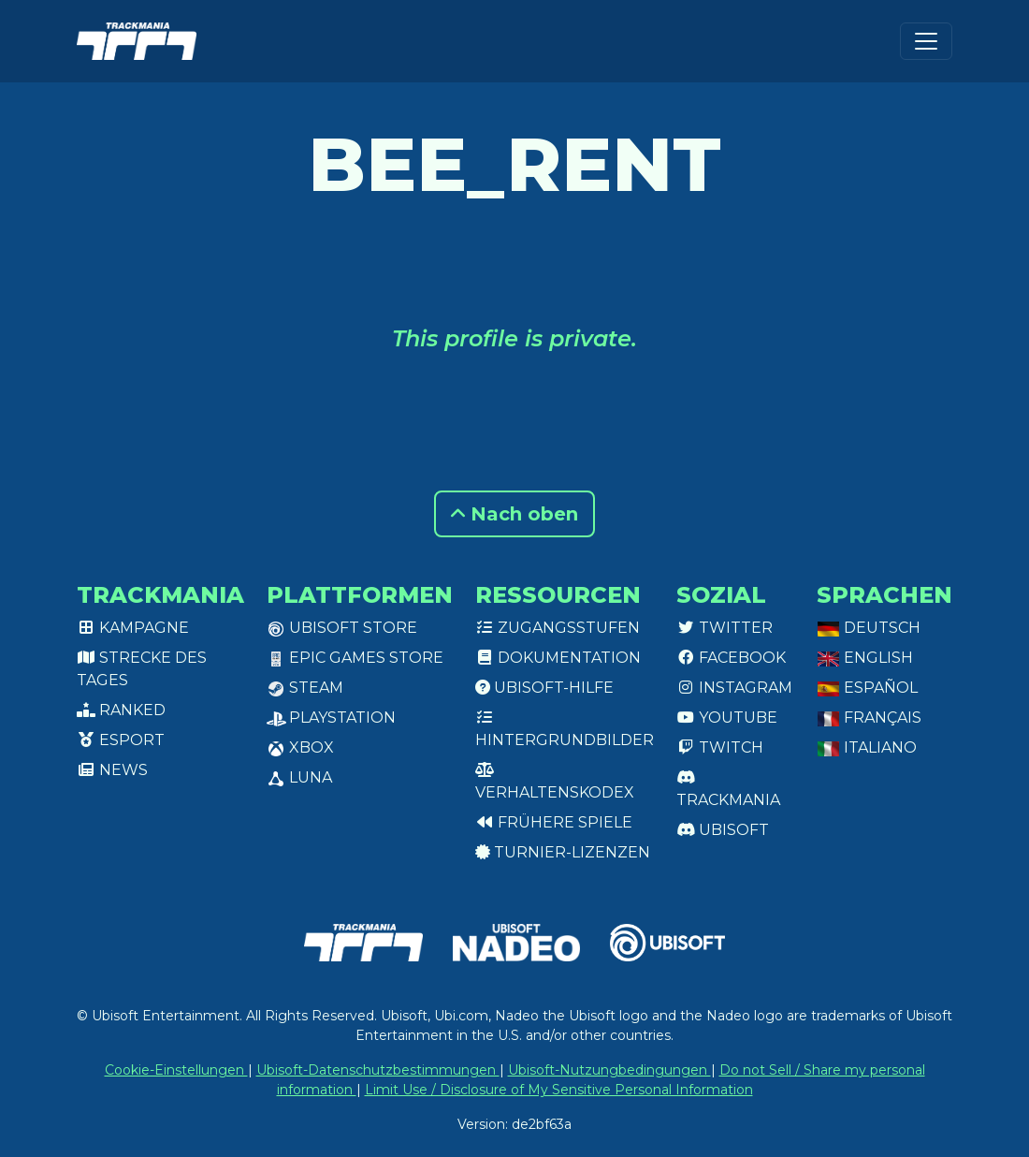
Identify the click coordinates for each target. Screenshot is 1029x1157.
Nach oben (514, 514)
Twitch (719, 747)
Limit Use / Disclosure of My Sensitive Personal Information (559, 1089)
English (865, 657)
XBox (300, 747)
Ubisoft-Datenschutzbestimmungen (378, 1070)
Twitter (724, 628)
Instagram (734, 687)
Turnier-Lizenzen (562, 852)
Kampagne (133, 628)
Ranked (121, 710)
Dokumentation (558, 657)
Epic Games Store (355, 657)
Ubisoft (722, 830)
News (112, 770)
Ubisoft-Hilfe (544, 687)
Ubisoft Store (342, 628)
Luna (299, 777)
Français (869, 717)
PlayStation (331, 717)
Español (867, 687)
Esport (121, 740)
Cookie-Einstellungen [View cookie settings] (176, 1070)
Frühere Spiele (553, 822)
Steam (305, 687)
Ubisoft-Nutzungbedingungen (609, 1070)
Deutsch (868, 628)
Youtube (726, 717)
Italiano (867, 747)
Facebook (731, 657)
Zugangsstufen (557, 628)
